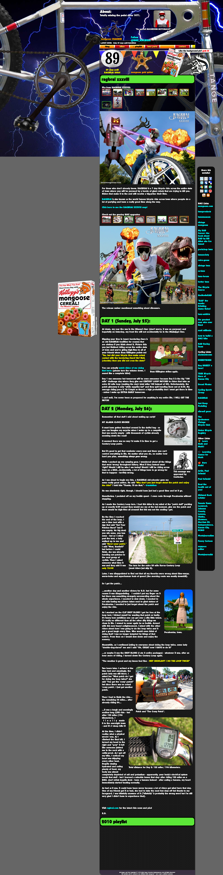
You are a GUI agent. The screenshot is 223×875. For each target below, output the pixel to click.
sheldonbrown (205, 354)
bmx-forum (203, 276)
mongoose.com (205, 206)
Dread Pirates (204, 384)
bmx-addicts (204, 314)
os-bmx (201, 271)
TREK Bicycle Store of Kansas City (204, 376)
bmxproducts (204, 211)
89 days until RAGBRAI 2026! (112, 70)
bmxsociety (203, 254)
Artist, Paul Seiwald (203, 472)
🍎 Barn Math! (202, 464)
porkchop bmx (205, 249)
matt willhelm (204, 330)
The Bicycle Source (203, 288)
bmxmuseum (204, 217)
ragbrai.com (112, 808)
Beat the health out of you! (204, 487)
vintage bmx (204, 265)
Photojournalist (205, 554)
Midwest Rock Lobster (205, 496)
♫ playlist (137, 46)
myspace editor (202, 547)
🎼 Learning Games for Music (204, 455)
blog (107, 46)
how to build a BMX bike (205, 337)
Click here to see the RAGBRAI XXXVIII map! (124, 207)
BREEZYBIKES (204, 360)
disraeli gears (204, 411)
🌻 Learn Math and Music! (203, 444)
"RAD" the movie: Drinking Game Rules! (204, 304)
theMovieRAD (205, 295)
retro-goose (203, 260)
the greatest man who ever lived (205, 322)
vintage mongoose (203, 223)
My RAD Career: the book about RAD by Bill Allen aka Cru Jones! (204, 237)
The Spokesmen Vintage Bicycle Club (204, 420)
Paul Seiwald (204, 479)
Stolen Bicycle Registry (205, 431)
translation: (151, 485)
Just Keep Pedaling (203, 404)
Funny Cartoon (205, 541)
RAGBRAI (203, 398)
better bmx (203, 281)
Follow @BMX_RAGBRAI (141, 39)
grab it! (205, 50)
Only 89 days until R (115, 43)
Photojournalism (206, 535)
